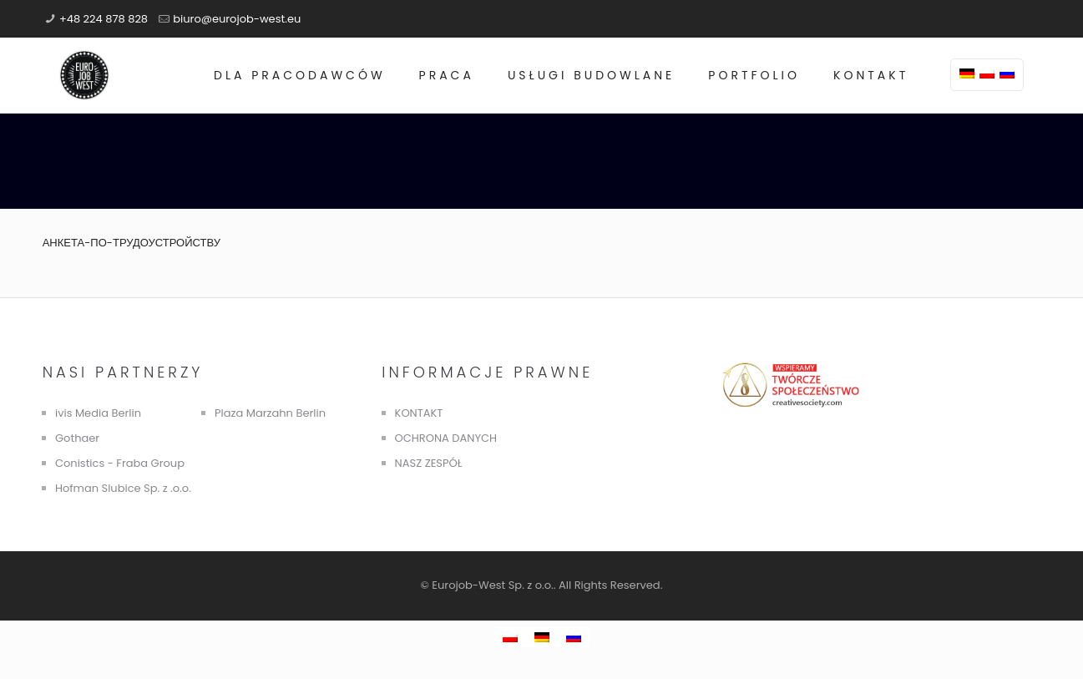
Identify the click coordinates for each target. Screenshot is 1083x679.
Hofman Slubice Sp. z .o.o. (123, 488)
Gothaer (77, 438)
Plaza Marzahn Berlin (270, 413)
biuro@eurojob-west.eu (237, 19)
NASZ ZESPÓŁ (429, 463)
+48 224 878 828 (103, 19)
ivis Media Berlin (98, 413)
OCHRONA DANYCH (446, 438)
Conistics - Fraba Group (120, 463)
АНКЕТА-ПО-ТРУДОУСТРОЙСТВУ (131, 243)
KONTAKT (419, 413)
